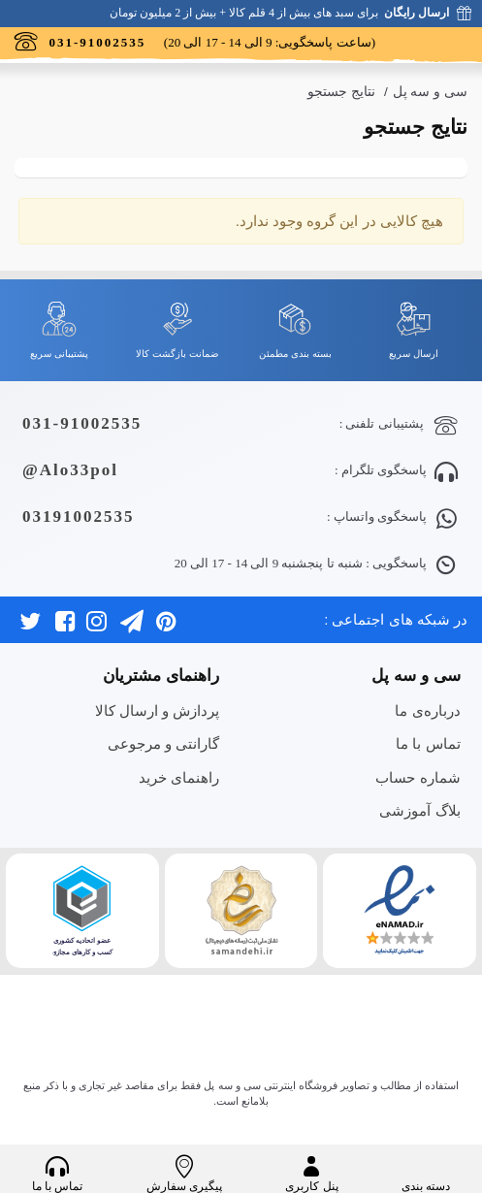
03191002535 (78, 516)
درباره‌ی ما (427, 710)
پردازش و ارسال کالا (157, 710)
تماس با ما (428, 743)
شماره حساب (417, 777)
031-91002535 (82, 423)
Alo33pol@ (70, 470)
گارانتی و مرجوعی (163, 743)
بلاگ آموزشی (419, 810)
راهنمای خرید (179, 777)
